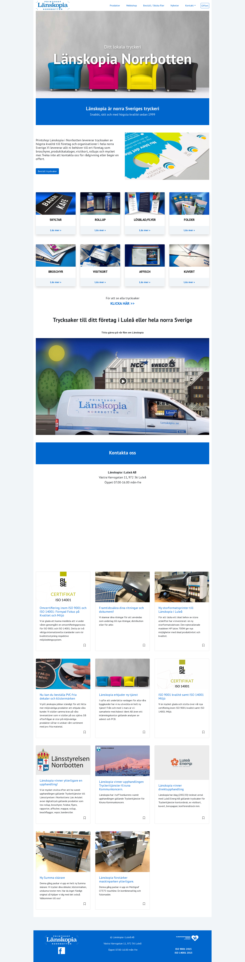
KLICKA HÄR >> (122, 303)
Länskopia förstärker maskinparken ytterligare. (116, 879)
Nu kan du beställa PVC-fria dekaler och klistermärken (58, 696)
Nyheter (174, 5)
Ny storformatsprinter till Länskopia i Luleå (175, 610)
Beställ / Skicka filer (153, 5)
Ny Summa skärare (52, 878)
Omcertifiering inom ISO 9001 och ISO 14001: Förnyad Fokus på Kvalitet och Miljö (63, 611)
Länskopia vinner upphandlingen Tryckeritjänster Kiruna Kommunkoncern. (121, 785)
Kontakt (189, 5)
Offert (204, 5)
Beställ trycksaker (47, 171)
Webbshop (131, 5)
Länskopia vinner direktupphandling (171, 787)
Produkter (115, 5)
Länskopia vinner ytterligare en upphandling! (61, 782)
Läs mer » (55, 230)
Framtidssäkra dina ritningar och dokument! (121, 610)
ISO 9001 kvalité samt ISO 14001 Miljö (181, 696)
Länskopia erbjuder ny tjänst (118, 695)
